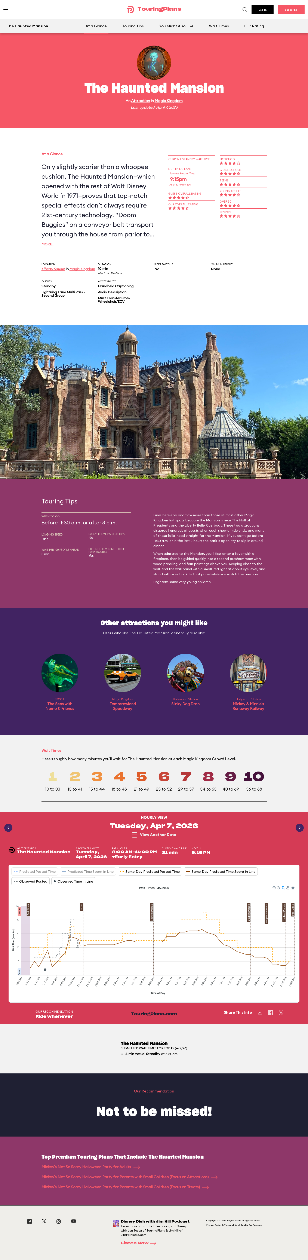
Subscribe (291, 9)
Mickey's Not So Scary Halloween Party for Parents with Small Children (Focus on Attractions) (129, 1176)
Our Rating (254, 26)
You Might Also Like (176, 26)
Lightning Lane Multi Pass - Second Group (63, 294)
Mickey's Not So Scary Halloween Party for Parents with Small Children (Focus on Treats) (125, 1186)
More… (47, 244)
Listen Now (140, 1243)
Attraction (140, 100)
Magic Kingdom (169, 100)
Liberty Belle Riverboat (203, 525)
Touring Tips (133, 26)
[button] (273, 887)
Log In (263, 9)
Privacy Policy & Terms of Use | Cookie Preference (234, 1225)
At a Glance (96, 26)
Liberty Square (53, 269)
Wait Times (219, 26)
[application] (154, 941)
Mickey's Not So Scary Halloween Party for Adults (90, 1166)
